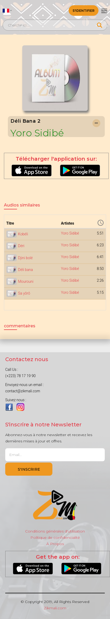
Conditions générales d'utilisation (55, 531)
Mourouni (26, 281)
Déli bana (25, 270)
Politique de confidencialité (55, 537)
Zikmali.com (55, 608)
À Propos (55, 543)
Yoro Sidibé (37, 133)
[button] (7, 10)
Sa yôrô (24, 293)
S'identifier (84, 11)
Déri (21, 246)
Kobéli (23, 234)
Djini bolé (25, 258)
